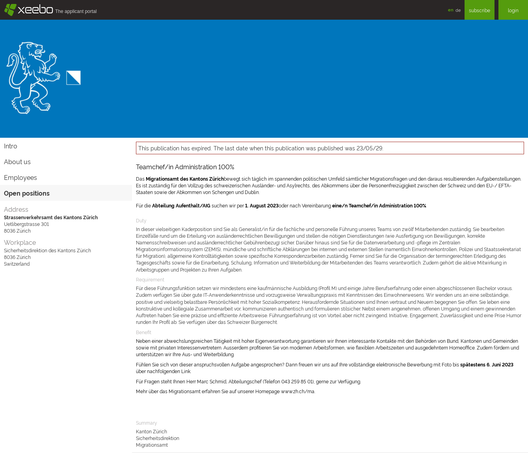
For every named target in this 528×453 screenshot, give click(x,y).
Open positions (27, 193)
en (451, 10)
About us (17, 161)
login (513, 10)
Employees (20, 177)
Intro (10, 145)
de (458, 10)
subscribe (479, 10)
